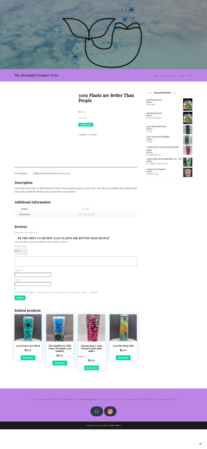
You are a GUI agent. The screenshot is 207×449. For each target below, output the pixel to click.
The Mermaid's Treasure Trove (36, 75)
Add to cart (85, 124)
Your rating (21, 266)
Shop (156, 75)
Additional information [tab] (44, 193)
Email (18, 299)
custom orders (87, 419)
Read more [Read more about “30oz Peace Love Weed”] (28, 377)
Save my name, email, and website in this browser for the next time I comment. (57, 312)
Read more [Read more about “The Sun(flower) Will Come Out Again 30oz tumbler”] (60, 382)
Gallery (165, 75)
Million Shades (115, 445)
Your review (22, 274)
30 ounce (92, 134)
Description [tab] (21, 193)
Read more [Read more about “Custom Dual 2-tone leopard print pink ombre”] (91, 387)
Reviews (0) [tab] (64, 193)
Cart (173, 75)
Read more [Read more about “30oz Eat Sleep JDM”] (123, 377)
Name (18, 290)
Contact (182, 75)
